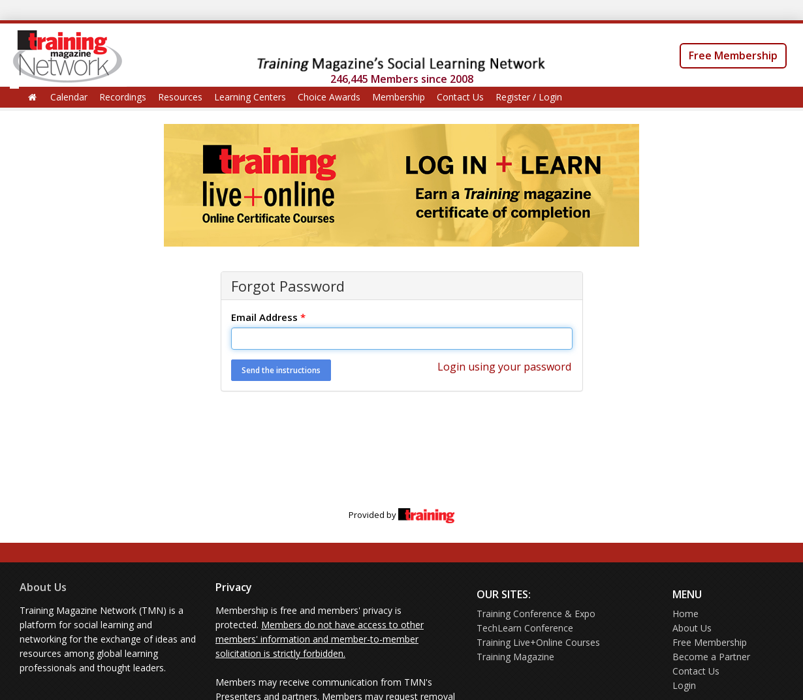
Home (685, 613)
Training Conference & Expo (536, 613)
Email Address (268, 317)
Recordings (122, 97)
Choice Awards (329, 97)
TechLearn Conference (525, 628)
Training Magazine (515, 656)
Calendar (68, 97)
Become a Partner (711, 656)
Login (684, 685)
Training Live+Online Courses (538, 642)
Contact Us (460, 97)
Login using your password (504, 366)
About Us (43, 587)
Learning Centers (250, 97)
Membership (398, 97)
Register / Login (529, 97)
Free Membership (733, 55)
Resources (180, 97)
